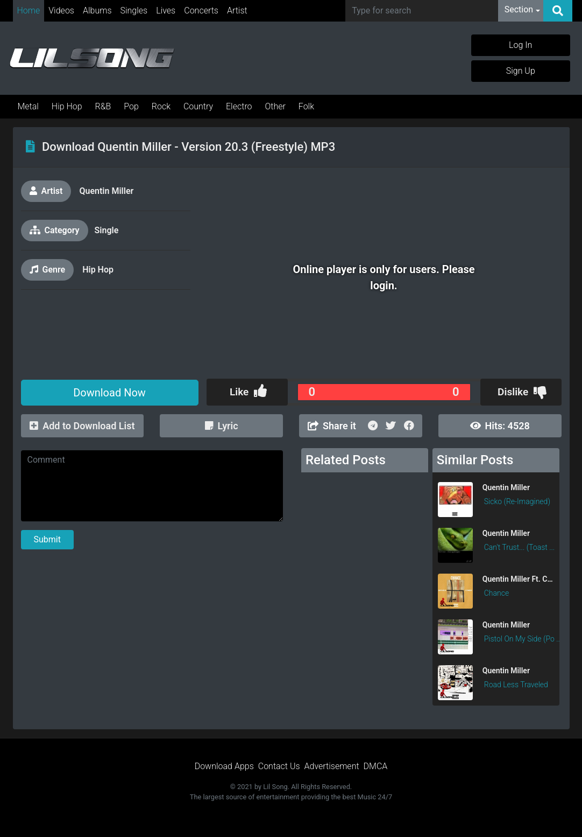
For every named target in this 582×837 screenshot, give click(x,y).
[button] (522, 11)
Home (28, 10)
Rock (161, 106)
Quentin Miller (106, 191)
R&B (103, 106)
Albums (97, 10)
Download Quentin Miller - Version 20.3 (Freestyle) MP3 (188, 147)
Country (198, 106)
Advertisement (331, 766)
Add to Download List (82, 425)
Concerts (201, 10)
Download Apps (224, 766)
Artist (237, 10)
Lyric (221, 425)
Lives (165, 10)
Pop (131, 106)
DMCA (376, 766)
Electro (239, 106)
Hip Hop (67, 106)
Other (275, 106)
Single (107, 230)
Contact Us (279, 766)
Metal (28, 106)
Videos (61, 10)
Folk (306, 106)
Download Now (109, 392)
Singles (134, 10)
